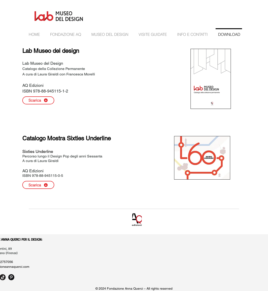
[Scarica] (38, 100)
